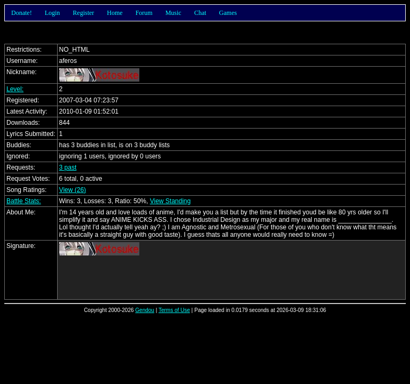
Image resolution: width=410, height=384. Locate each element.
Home (114, 13)
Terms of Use (174, 310)
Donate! (21, 13)
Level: (14, 89)
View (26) (72, 190)
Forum (144, 13)
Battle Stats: (23, 201)
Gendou (144, 310)
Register (83, 13)
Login (52, 13)
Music (173, 13)
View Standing (170, 201)
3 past (68, 167)
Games (227, 13)
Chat (200, 13)
